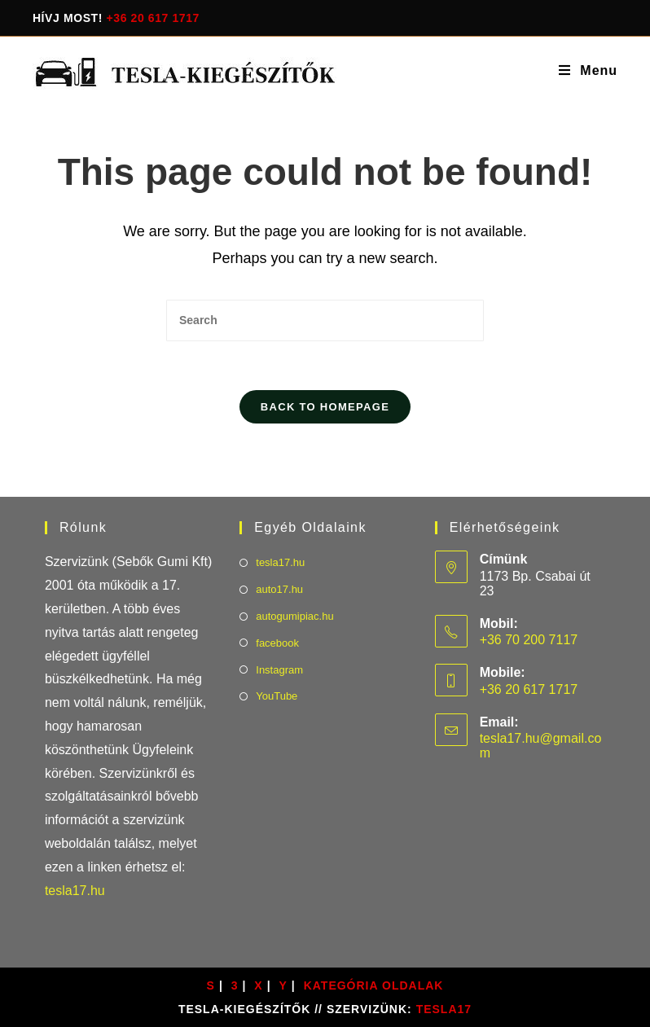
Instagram (279, 670)
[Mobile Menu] (588, 71)
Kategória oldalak (374, 985)
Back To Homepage (325, 407)
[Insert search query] (325, 320)
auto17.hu (279, 589)
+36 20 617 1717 (153, 17)
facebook (277, 643)
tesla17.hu (75, 891)
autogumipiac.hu (294, 616)
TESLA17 (444, 1009)
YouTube (276, 696)
